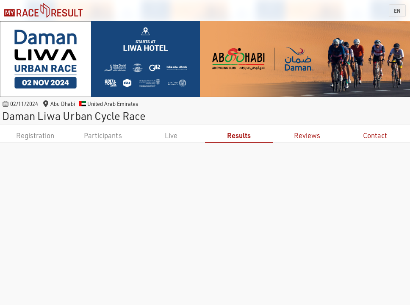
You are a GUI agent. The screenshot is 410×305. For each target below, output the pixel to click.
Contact (375, 135)
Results (239, 135)
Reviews (307, 135)
